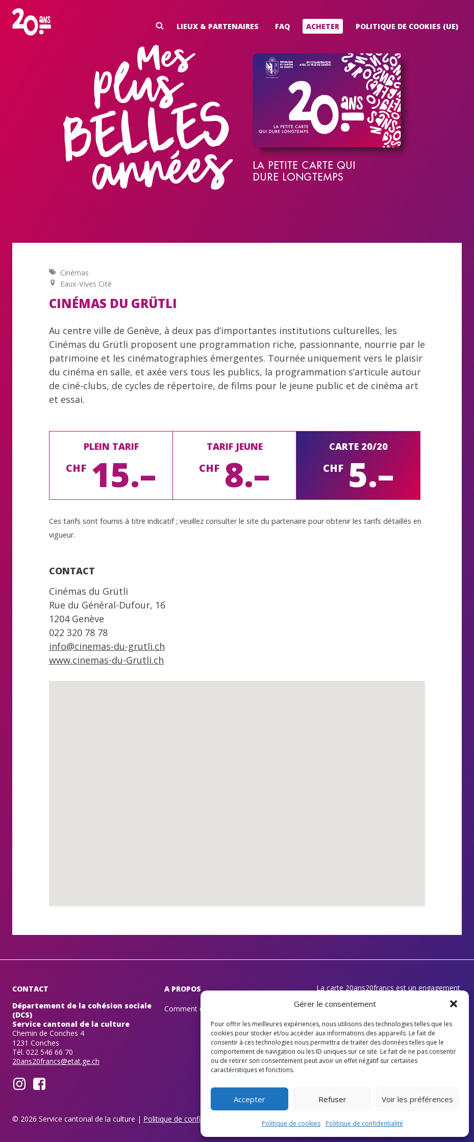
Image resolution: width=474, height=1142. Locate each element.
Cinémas (74, 272)
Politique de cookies (291, 1123)
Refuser (332, 1099)
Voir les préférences (417, 1099)
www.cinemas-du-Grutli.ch (106, 660)
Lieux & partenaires (218, 26)
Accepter (249, 1099)
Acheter (322, 26)
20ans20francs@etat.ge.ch (55, 1061)
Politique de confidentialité (364, 1123)
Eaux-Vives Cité (86, 284)
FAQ (282, 26)
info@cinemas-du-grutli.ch (107, 646)
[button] (453, 1004)
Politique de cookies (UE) (407, 26)
